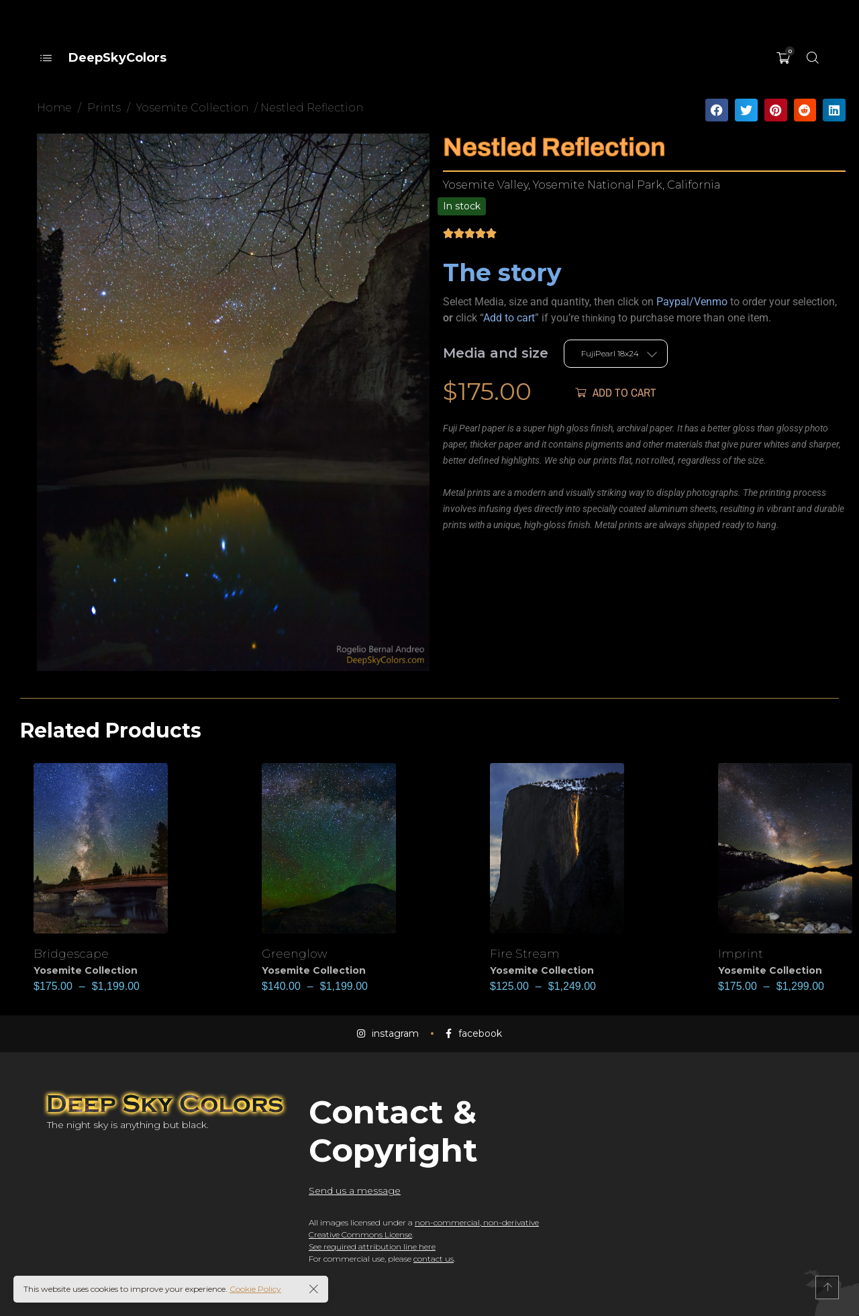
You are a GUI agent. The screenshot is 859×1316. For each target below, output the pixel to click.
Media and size (495, 353)
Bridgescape (74, 953)
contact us (433, 1259)
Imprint (742, 953)
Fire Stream (527, 953)
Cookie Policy (255, 1289)
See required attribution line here (372, 1247)
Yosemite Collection (86, 970)
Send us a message (355, 1190)
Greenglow (297, 953)
